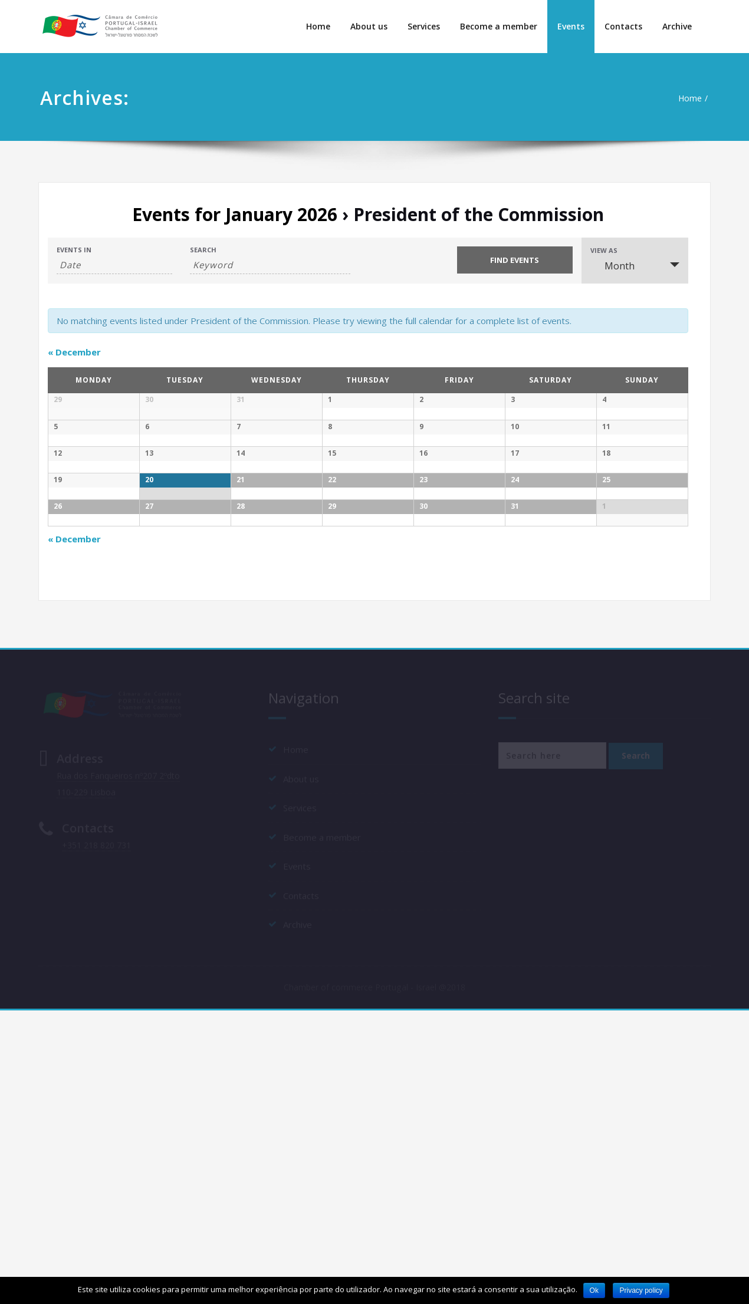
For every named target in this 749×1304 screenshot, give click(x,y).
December (74, 352)
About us (368, 26)
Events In (74, 249)
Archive (677, 26)
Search (203, 249)
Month (612, 265)
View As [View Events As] (603, 250)
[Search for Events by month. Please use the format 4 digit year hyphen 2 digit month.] (114, 265)
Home (318, 26)
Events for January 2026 (234, 214)
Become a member (498, 26)
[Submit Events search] (515, 260)
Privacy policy (640, 1290)
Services (424, 26)
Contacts (623, 26)
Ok (594, 1290)
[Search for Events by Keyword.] (270, 265)
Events (570, 26)
